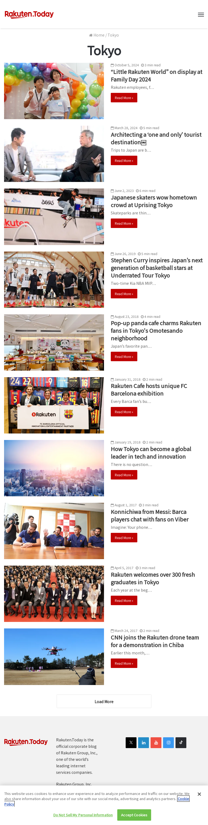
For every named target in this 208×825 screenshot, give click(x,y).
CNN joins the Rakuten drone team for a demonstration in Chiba (155, 641)
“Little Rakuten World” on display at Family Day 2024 (156, 75)
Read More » (124, 97)
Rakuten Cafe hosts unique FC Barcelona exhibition (149, 389)
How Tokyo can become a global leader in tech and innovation (151, 452)
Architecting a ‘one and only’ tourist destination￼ (156, 138)
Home (97, 35)
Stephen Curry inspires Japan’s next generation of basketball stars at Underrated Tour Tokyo (157, 267)
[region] (104, 805)
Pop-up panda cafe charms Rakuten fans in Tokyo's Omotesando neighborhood (156, 330)
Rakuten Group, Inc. (74, 784)
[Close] (199, 794)
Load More (104, 701)
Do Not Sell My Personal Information (83, 814)
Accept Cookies (134, 814)
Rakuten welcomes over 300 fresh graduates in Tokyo (153, 578)
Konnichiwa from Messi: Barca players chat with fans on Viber (149, 515)
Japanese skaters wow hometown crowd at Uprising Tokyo (154, 201)
